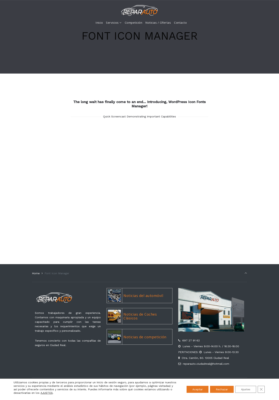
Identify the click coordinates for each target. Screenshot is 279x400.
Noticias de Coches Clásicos (140, 316)
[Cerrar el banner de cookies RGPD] (261, 389)
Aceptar (197, 389)
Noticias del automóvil (143, 295)
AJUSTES (46, 392)
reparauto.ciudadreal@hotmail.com (206, 363)
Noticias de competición (144, 337)
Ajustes (245, 389)
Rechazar (222, 389)
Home (36, 273)
